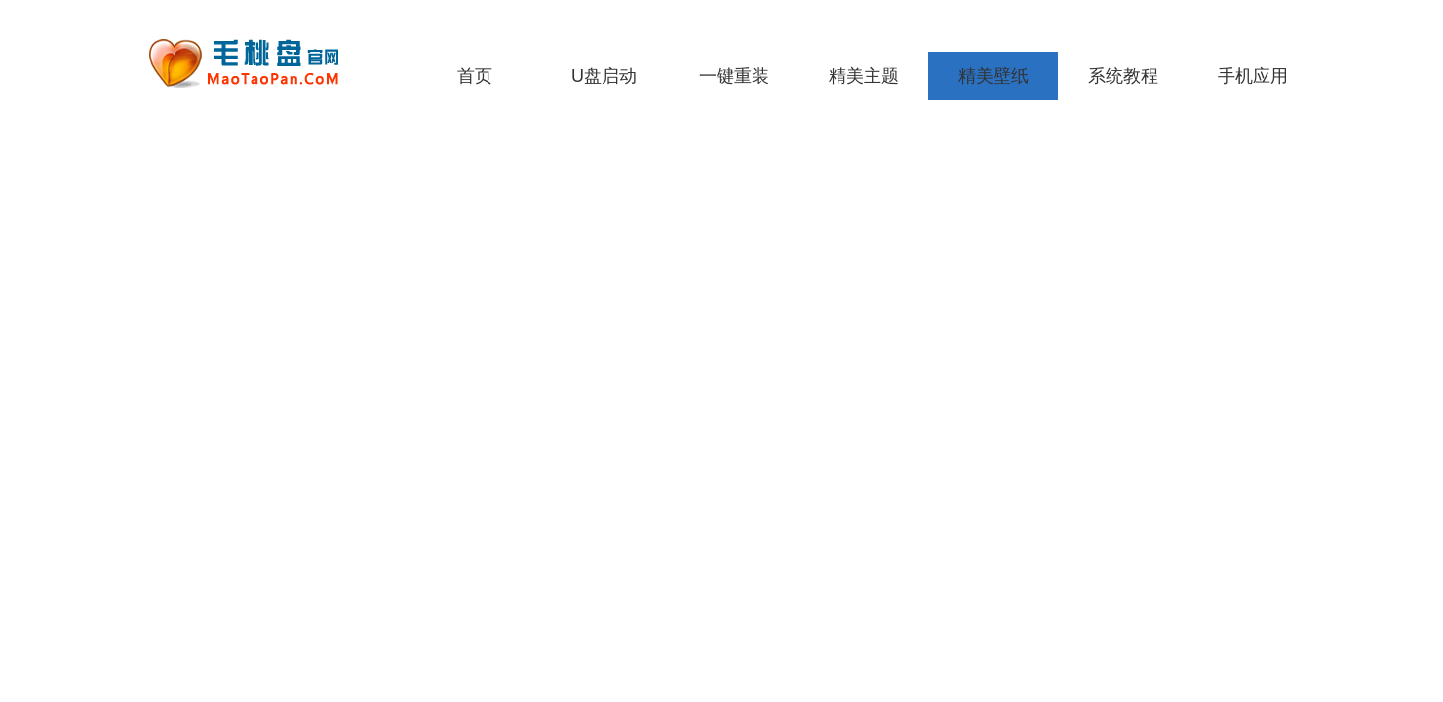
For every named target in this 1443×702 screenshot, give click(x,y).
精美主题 (864, 76)
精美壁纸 (993, 76)
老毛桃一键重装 (258, 63)
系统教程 (1123, 76)
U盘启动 (604, 76)
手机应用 (1253, 76)
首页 (474, 76)
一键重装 (734, 76)
